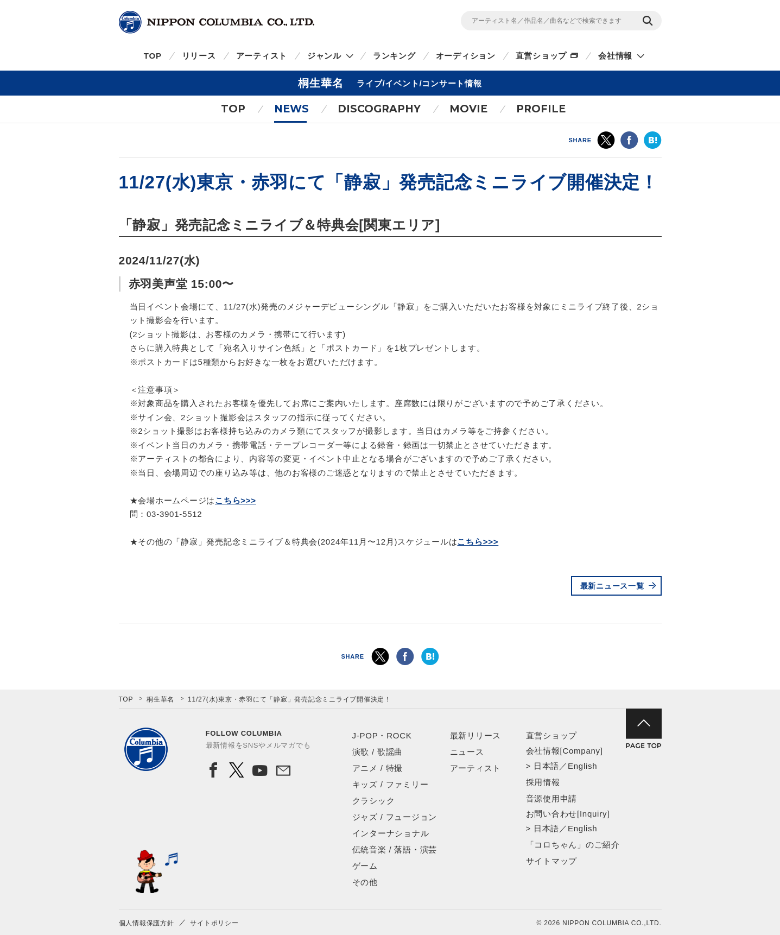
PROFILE (541, 109)
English (582, 765)
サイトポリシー (214, 923)
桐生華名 (160, 699)
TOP (153, 55)
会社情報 (615, 55)
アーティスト (262, 55)
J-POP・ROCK (382, 735)
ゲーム (365, 865)
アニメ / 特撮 (377, 768)
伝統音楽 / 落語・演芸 (394, 849)
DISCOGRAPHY (379, 109)
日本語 (546, 765)
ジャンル (324, 55)
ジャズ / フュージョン (394, 817)
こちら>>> (235, 500)
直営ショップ (541, 55)
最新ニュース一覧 (612, 586)
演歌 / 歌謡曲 (377, 751)
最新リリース (476, 735)
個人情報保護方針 (146, 923)
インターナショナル (390, 833)
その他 (365, 882)
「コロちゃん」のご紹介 (573, 844)
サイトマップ (552, 860)
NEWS (291, 109)
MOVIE (468, 109)
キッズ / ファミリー (390, 784)
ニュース (467, 751)
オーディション (466, 55)
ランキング (394, 55)
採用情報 (543, 782)
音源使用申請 (552, 798)
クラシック (373, 800)
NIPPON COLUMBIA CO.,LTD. (216, 22)
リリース (199, 55)
